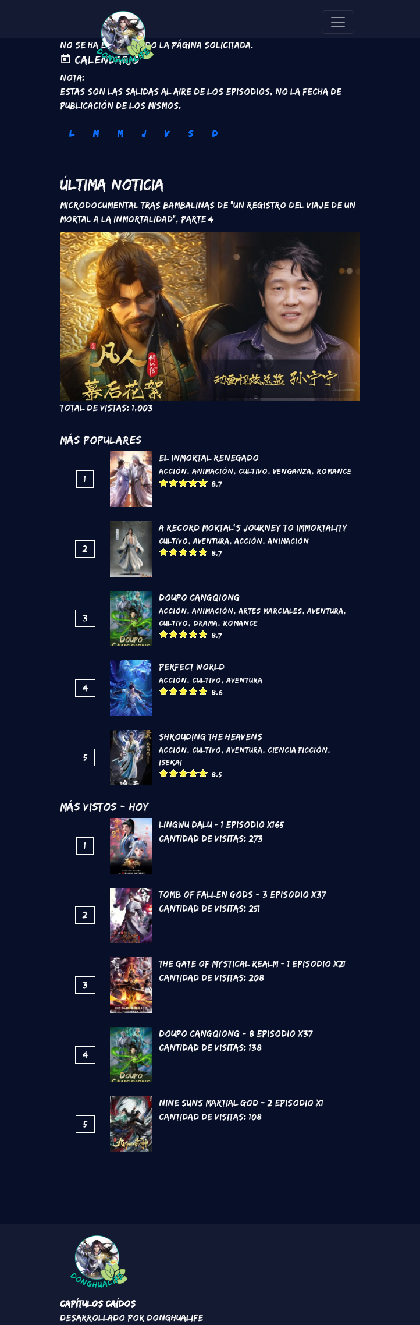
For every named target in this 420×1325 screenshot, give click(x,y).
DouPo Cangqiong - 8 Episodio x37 (235, 1034)
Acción (173, 471)
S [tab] (190, 134)
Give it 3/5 (183, 482)
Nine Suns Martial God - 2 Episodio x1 (241, 1103)
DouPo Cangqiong (199, 598)
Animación (212, 471)
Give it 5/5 (203, 482)
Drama (205, 623)
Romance (333, 471)
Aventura (211, 540)
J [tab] (143, 134)
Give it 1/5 (164, 482)
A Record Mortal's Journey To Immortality (253, 528)
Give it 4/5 (193, 482)
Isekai (170, 762)
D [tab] (215, 134)
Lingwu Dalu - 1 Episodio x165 (221, 825)
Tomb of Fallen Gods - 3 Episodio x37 (242, 894)
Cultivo (253, 471)
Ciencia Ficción (298, 749)
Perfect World (192, 667)
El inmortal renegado (209, 458)
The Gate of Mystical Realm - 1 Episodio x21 (252, 964)
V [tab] (167, 134)
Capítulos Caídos (98, 1304)
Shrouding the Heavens (210, 737)
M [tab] (95, 134)
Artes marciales (270, 610)
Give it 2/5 (174, 482)
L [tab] (71, 134)
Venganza (292, 471)
